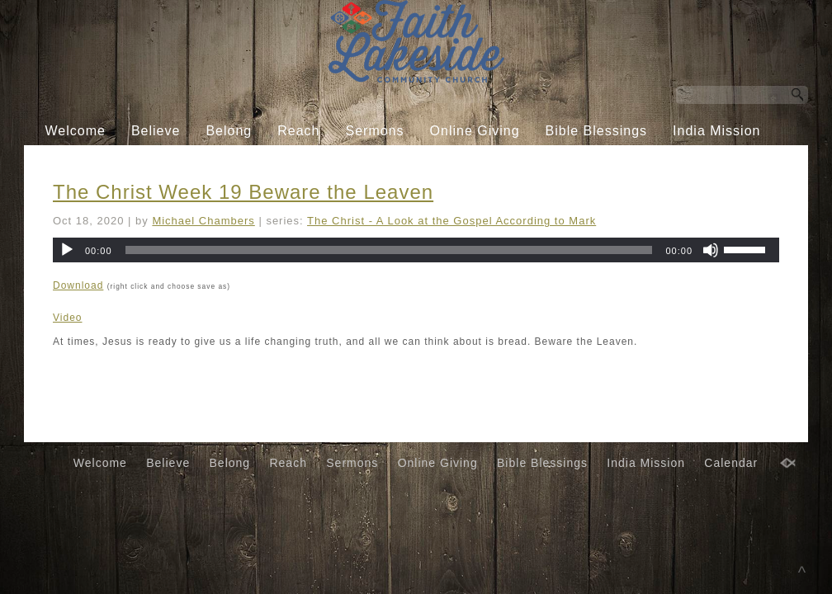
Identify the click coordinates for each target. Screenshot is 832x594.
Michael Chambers (203, 220)
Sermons (375, 131)
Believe (155, 131)
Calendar (403, 162)
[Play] (67, 250)
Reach (298, 131)
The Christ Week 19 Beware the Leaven (243, 192)
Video (67, 317)
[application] (416, 250)
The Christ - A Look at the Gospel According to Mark (451, 220)
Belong (229, 131)
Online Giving (475, 131)
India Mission (716, 131)
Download (78, 285)
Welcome (75, 131)
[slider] (389, 250)
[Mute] (710, 250)
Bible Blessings (597, 131)
